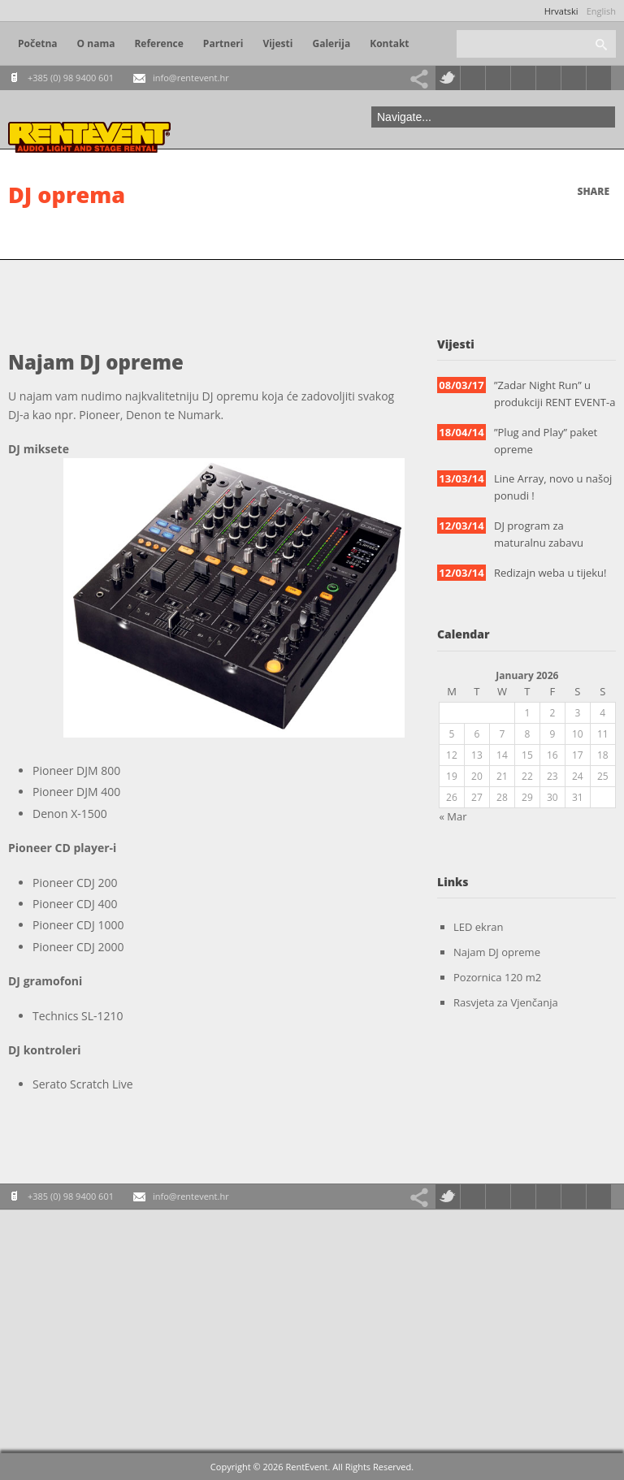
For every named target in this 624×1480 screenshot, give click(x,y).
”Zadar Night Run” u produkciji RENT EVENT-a (554, 393)
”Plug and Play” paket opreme (545, 441)
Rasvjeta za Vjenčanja (505, 1002)
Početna (38, 43)
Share (593, 191)
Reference (158, 43)
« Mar (453, 817)
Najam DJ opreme (496, 952)
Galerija (331, 43)
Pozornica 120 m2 (497, 977)
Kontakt (389, 43)
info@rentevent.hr (191, 77)
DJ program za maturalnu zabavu (538, 534)
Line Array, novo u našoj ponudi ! (553, 487)
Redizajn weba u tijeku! (550, 572)
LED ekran (478, 927)
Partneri (223, 43)
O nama (96, 43)
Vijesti (277, 43)
